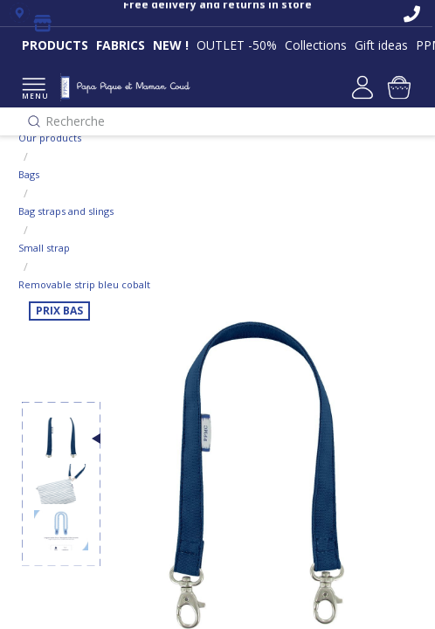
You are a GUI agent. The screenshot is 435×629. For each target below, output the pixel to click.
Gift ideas (381, 45)
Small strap (44, 247)
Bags (28, 174)
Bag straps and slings (66, 211)
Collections (316, 45)
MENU (33, 89)
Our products (49, 137)
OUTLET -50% (237, 45)
